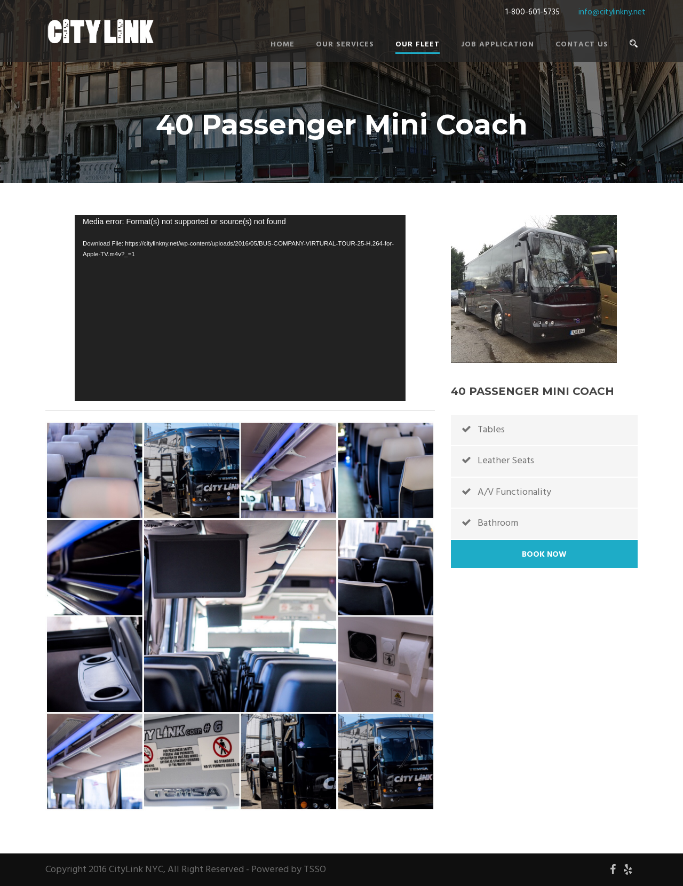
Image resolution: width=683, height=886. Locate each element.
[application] (240, 308)
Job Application (497, 44)
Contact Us (581, 44)
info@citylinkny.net (612, 12)
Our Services (345, 44)
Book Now (544, 554)
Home (283, 44)
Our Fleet (417, 44)
